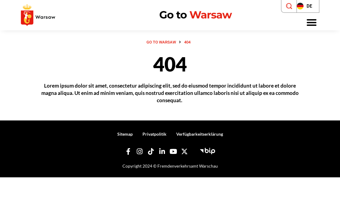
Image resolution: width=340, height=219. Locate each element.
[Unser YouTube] (173, 151)
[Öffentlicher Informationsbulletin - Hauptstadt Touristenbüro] (207, 150)
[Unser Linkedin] (162, 151)
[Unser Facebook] (128, 151)
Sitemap (125, 134)
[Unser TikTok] (150, 151)
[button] (312, 23)
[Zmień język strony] (308, 6)
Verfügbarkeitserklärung (199, 134)
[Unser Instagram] (139, 151)
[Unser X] (184, 151)
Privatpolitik (155, 134)
